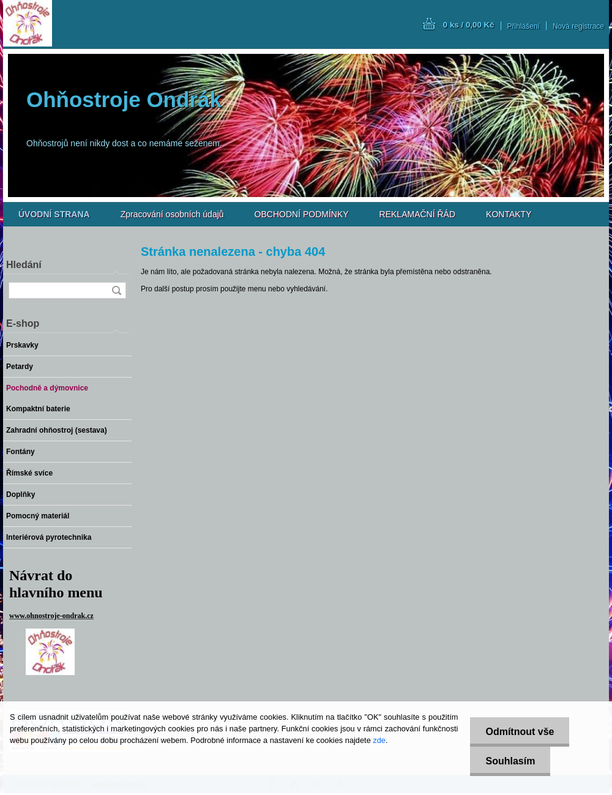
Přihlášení (523, 26)
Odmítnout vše (519, 731)
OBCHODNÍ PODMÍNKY (302, 214)
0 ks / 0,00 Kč (468, 24)
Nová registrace (578, 26)
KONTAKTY (508, 214)
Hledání (24, 264)
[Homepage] (54, 214)
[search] (116, 290)
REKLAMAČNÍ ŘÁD (417, 214)
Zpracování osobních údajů (172, 214)
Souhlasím (510, 761)
